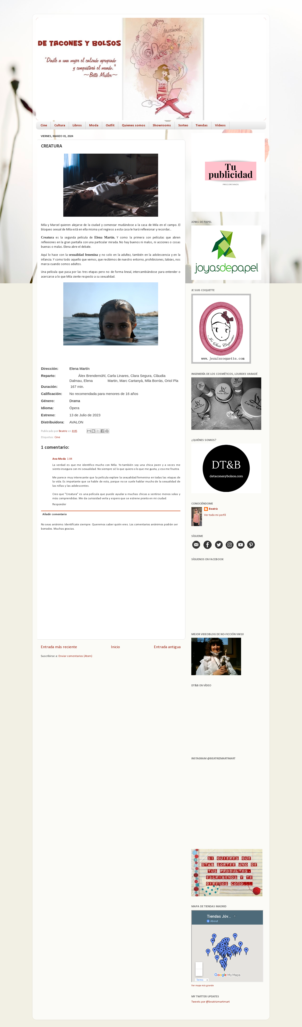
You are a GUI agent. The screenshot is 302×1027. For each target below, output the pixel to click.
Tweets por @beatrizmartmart (210, 1001)
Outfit (110, 125)
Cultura (59, 125)
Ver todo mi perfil (215, 515)
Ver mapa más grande (202, 985)
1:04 (69, 459)
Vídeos (220, 125)
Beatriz (213, 509)
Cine (44, 125)
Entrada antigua (167, 647)
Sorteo (183, 125)
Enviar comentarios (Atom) (75, 656)
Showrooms (162, 125)
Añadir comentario (54, 514)
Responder (59, 504)
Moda (93, 125)
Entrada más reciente (59, 647)
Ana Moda (59, 459)
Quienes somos (133, 125)
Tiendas (202, 125)
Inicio (115, 647)
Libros (77, 125)
